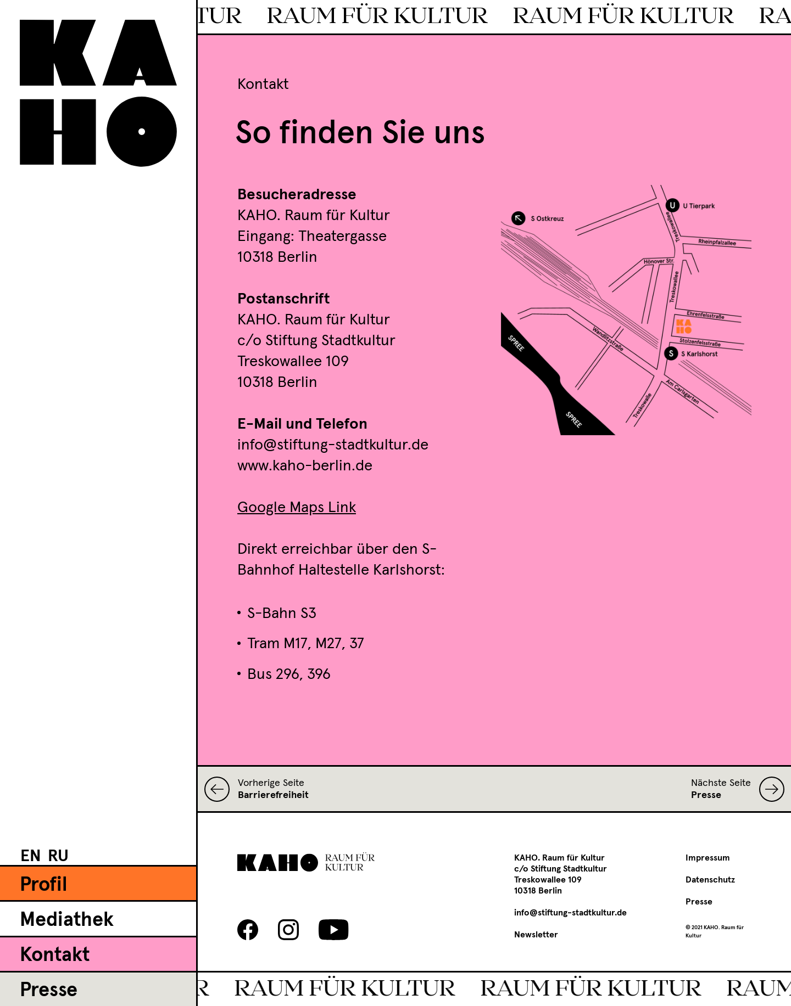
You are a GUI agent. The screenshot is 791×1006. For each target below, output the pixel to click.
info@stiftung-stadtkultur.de (570, 912)
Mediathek (67, 920)
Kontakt (55, 955)
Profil (44, 885)
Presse (48, 991)
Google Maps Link (296, 507)
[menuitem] (30, 855)
